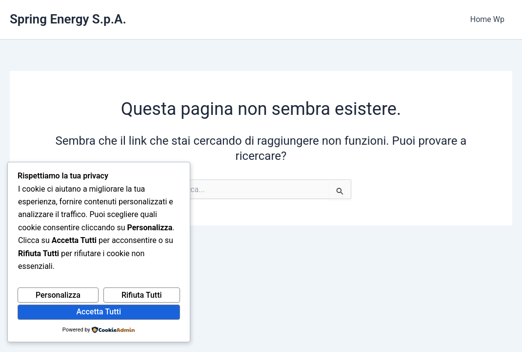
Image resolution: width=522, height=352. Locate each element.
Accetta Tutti (99, 311)
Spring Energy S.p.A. (68, 19)
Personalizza (58, 295)
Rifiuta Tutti (141, 295)
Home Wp (487, 19)
